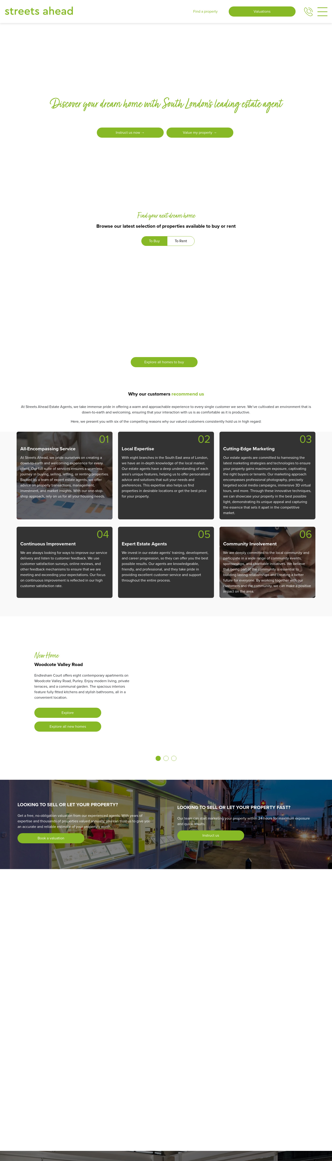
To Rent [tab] (181, 241)
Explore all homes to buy (164, 362)
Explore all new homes (68, 726)
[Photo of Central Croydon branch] (59, 1011)
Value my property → (200, 132)
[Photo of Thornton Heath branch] (114, 1011)
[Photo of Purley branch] (90, 1011)
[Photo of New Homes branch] (83, 1011)
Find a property (205, 11)
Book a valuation (51, 838)
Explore (68, 712)
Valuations (262, 11)
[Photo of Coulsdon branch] (67, 1011)
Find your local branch (231, 1012)
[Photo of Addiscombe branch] (51, 1011)
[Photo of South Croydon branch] (98, 1011)
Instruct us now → (129, 132)
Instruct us (210, 835)
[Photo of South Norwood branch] (106, 1011)
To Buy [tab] (154, 241)
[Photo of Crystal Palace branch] (75, 1011)
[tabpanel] (166, 312)
